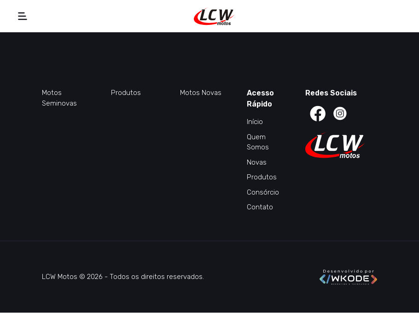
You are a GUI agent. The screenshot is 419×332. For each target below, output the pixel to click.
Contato (260, 207)
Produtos (126, 93)
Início (255, 122)
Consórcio (263, 192)
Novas (257, 162)
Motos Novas (200, 93)
